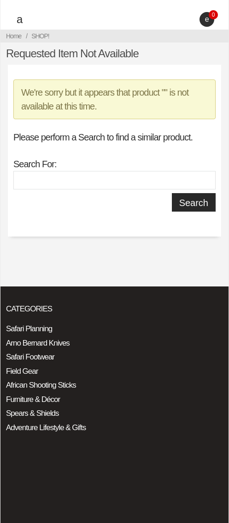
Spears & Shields (32, 413)
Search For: (34, 164)
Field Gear (22, 371)
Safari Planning (29, 328)
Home (13, 36)
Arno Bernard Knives (38, 343)
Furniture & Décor (33, 399)
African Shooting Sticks (41, 385)
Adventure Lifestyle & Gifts (46, 427)
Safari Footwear (30, 357)
